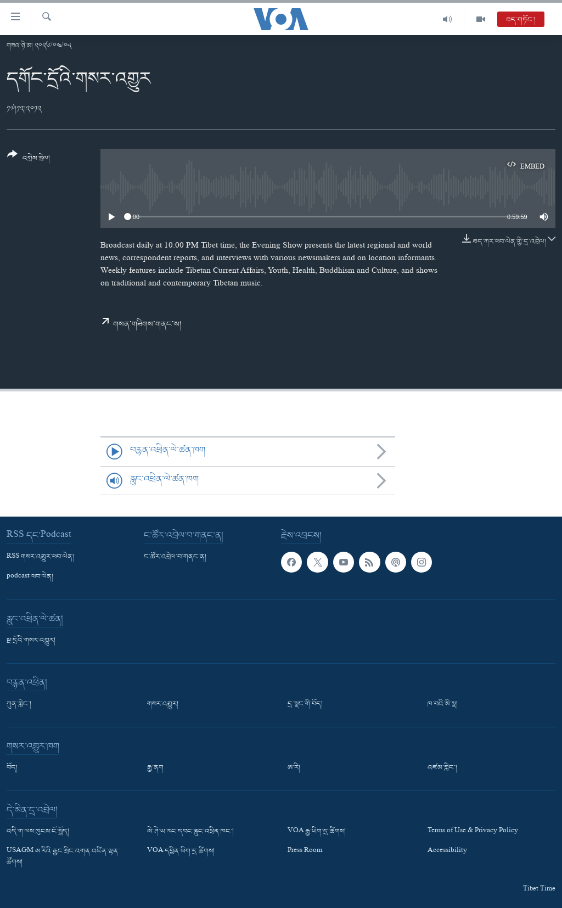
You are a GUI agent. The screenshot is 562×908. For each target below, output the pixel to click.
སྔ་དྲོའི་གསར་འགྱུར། (31, 640)
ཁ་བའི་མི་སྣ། (443, 704)
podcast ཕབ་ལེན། (30, 576)
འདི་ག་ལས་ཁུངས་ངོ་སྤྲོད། (38, 831)
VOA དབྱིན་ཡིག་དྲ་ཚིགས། (181, 852)
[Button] (28, 160)
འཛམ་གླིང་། (442, 768)
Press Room (305, 852)
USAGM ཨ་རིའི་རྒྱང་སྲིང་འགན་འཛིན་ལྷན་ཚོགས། (63, 857)
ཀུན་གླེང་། (19, 704)
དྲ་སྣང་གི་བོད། (305, 704)
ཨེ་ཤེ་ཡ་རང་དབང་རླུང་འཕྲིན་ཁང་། (190, 831)
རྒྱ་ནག (155, 768)
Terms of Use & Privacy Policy (473, 831)
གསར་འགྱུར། (162, 704)
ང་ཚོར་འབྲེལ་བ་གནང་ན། (175, 557)
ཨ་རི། (294, 768)
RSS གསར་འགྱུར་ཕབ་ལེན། (40, 557)
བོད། (12, 768)
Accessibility (447, 852)
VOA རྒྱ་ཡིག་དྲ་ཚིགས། (317, 831)
